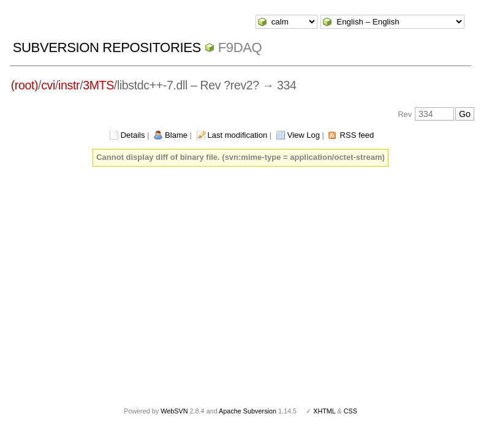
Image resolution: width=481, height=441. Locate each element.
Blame (176, 135)
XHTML (324, 411)
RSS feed (357, 135)
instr (69, 85)
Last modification (238, 135)
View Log (303, 135)
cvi (48, 85)
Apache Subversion (247, 411)
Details (133, 135)
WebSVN (174, 411)
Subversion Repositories (107, 47)
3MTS (98, 85)
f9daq (240, 47)
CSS (350, 411)
